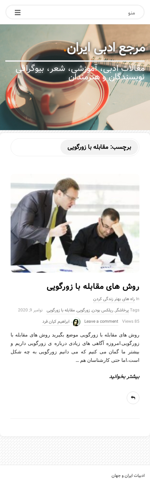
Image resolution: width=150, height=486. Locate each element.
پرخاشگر (122, 310)
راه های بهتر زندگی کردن (114, 299)
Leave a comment (101, 321)
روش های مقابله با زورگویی (93, 287)
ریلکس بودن (102, 310)
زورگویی (83, 310)
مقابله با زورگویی (61, 310)
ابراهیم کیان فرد (56, 321)
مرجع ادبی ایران (106, 48)
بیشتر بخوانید (124, 376)
